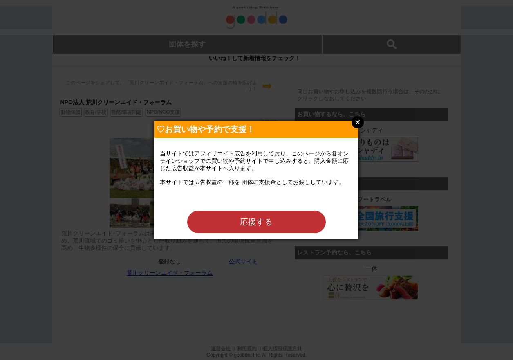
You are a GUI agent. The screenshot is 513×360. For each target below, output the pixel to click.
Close (358, 122)
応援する (256, 221)
